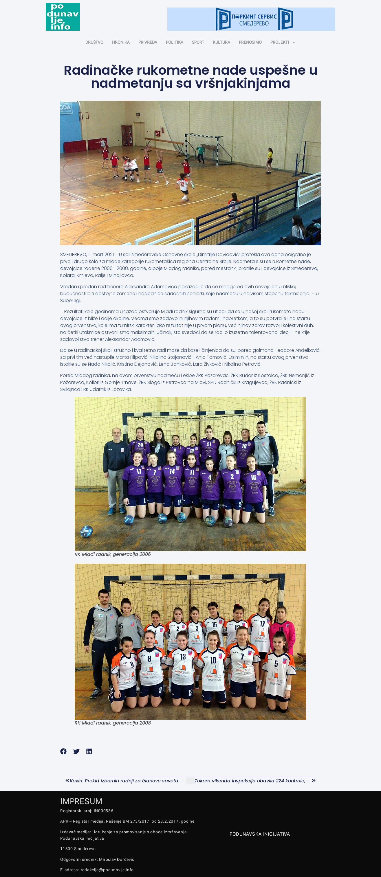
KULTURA (221, 42)
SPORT (198, 42)
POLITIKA (174, 42)
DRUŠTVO (94, 42)
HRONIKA (121, 42)
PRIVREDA (147, 42)
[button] (63, 751)
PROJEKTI (283, 42)
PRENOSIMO (250, 42)
